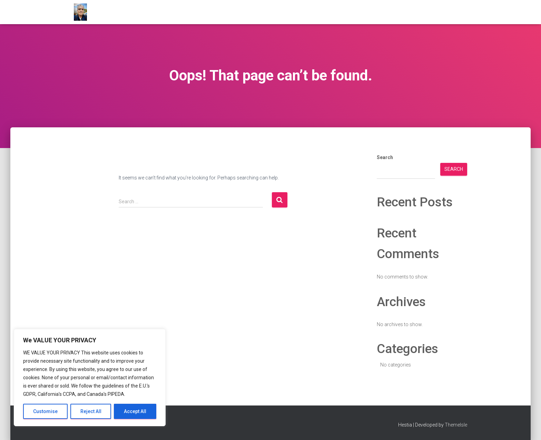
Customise (45, 411)
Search (385, 157)
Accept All (135, 411)
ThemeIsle (456, 425)
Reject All (90, 411)
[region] (90, 377)
